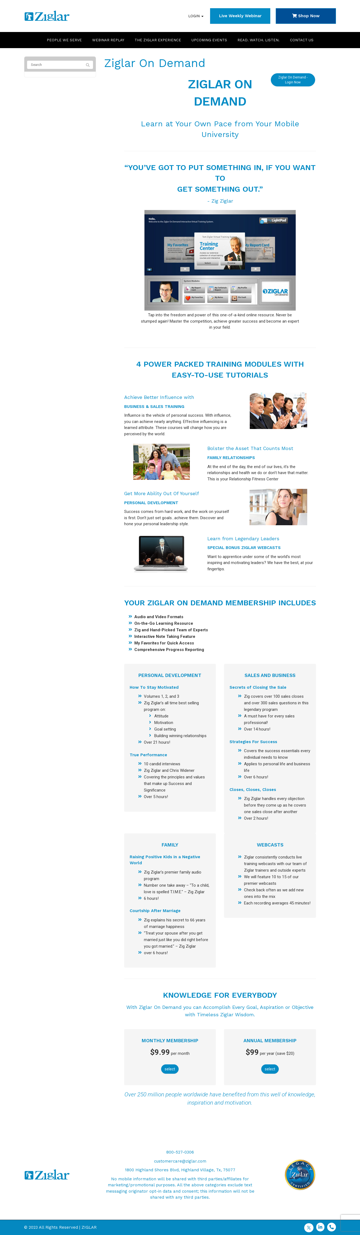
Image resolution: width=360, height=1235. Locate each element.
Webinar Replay (108, 40)
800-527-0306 (180, 1152)
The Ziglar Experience (158, 40)
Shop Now (306, 15)
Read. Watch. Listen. (258, 40)
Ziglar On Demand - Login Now (292, 79)
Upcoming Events (209, 40)
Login (196, 16)
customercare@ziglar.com (180, 1161)
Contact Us (301, 40)
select (170, 1069)
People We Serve (64, 40)
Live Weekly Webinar (240, 15)
